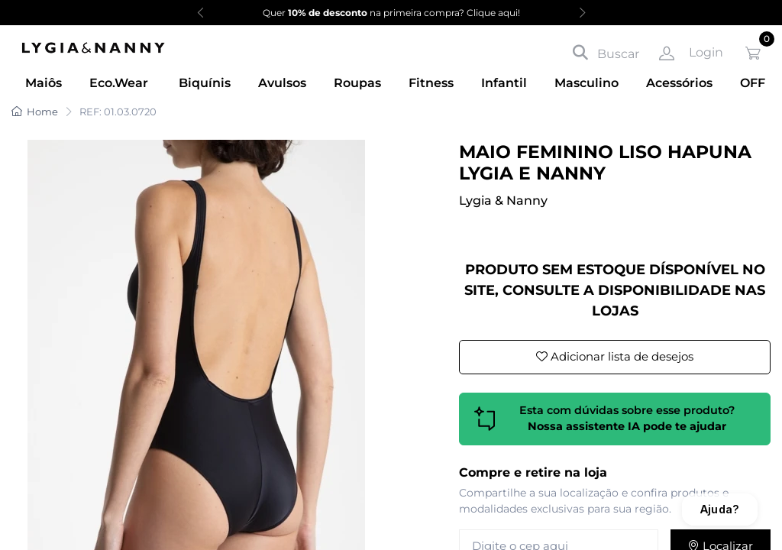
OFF (752, 83)
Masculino (586, 83)
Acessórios (679, 83)
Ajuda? (719, 509)
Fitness (431, 83)
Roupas (357, 83)
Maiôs (43, 83)
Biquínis (205, 83)
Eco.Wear (118, 83)
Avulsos (282, 83)
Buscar (606, 52)
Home (34, 111)
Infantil (504, 83)
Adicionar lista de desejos (614, 356)
